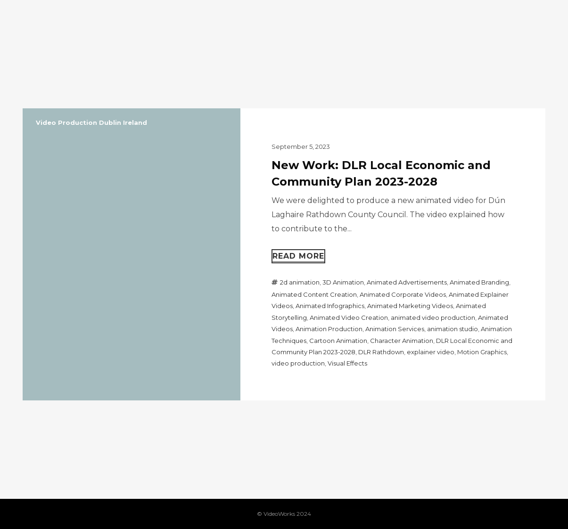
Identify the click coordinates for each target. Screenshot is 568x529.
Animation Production (329, 329)
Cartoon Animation (338, 340)
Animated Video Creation (349, 317)
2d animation (300, 282)
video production (298, 363)
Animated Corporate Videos (403, 294)
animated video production (433, 317)
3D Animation (343, 282)
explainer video (430, 352)
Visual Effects (347, 363)
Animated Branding (479, 282)
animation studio (452, 329)
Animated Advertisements (407, 282)
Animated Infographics (330, 305)
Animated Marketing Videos (410, 305)
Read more (298, 256)
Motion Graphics (482, 352)
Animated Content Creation (314, 294)
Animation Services (394, 329)
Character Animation (401, 340)
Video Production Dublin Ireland (91, 122)
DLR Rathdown (381, 352)
